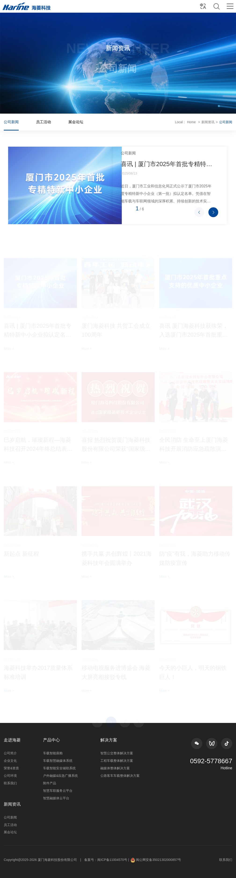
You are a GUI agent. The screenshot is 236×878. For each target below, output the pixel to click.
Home (168, 122)
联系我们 (225, 860)
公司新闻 (33, 122)
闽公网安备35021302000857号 (158, 860)
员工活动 (65, 122)
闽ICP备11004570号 (112, 860)
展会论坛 (98, 122)
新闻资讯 (185, 122)
